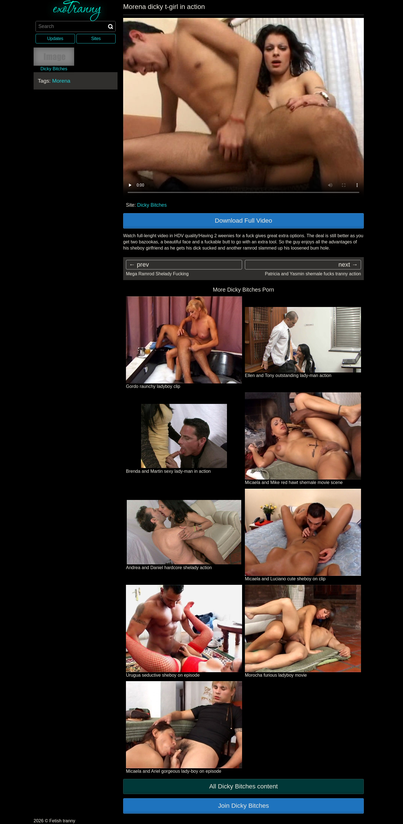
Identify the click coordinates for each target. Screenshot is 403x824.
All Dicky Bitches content (243, 786)
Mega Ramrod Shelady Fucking (157, 273)
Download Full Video (243, 220)
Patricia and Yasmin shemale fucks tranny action (313, 273)
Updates (55, 38)
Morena (61, 80)
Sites (96, 38)
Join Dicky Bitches (243, 805)
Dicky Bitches (152, 205)
